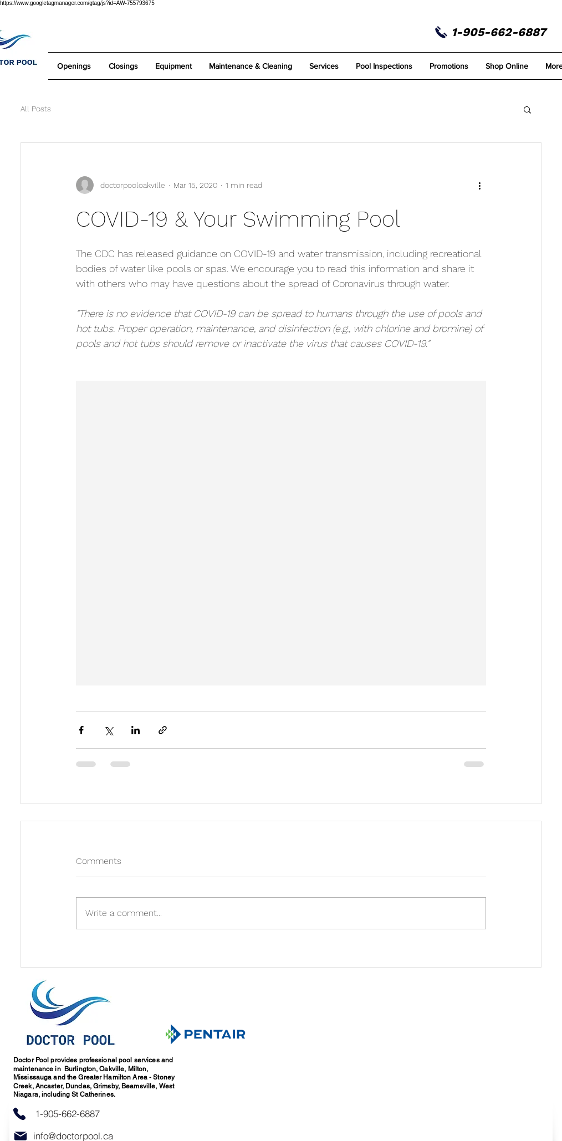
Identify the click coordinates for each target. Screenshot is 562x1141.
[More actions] (479, 185)
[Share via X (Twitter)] (108, 730)
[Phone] (19, 1114)
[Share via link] (162, 730)
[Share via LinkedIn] (135, 730)
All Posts (36, 108)
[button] (250, 66)
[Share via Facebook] (81, 730)
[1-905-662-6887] (67, 1114)
